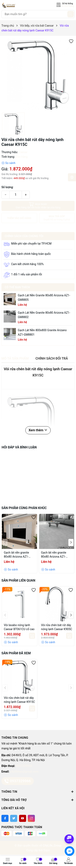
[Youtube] (22, 818)
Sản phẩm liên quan (18, 580)
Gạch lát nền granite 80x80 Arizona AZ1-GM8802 (44, 315)
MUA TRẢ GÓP (57, 218)
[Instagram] (31, 818)
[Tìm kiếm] (70, 14)
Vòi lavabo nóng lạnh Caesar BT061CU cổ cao (19, 627)
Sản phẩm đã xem (16, 653)
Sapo (46, 850)
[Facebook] (5, 818)
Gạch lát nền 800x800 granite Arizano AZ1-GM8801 (42, 332)
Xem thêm (38, 430)
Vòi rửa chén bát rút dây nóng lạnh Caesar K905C (56, 627)
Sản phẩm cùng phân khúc (24, 508)
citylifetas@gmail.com (24, 771)
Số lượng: (7, 187)
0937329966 (24, 765)
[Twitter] (13, 818)
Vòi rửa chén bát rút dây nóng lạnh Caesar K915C (19, 699)
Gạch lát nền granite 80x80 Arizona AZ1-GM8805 (44, 297)
